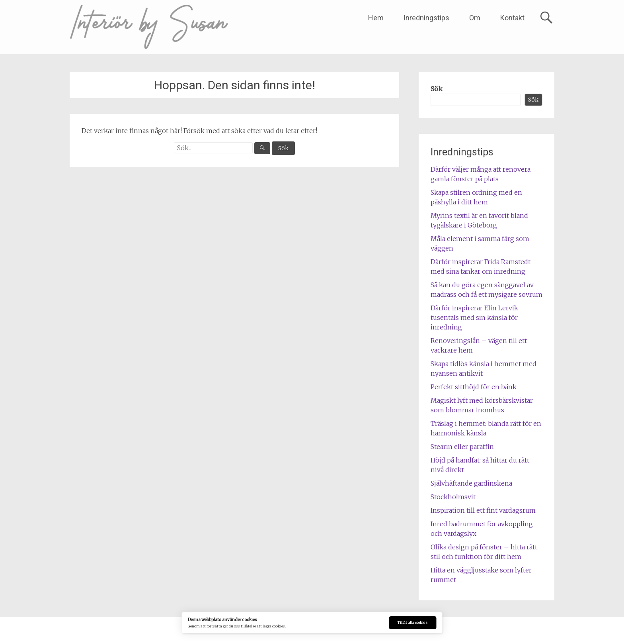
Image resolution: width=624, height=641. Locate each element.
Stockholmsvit (453, 497)
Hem (376, 18)
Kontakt (512, 18)
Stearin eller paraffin (462, 447)
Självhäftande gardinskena (471, 483)
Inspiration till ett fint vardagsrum (483, 510)
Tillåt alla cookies (412, 623)
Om (474, 18)
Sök (437, 89)
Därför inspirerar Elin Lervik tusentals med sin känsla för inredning (474, 317)
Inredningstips (426, 18)
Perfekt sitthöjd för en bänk (474, 387)
